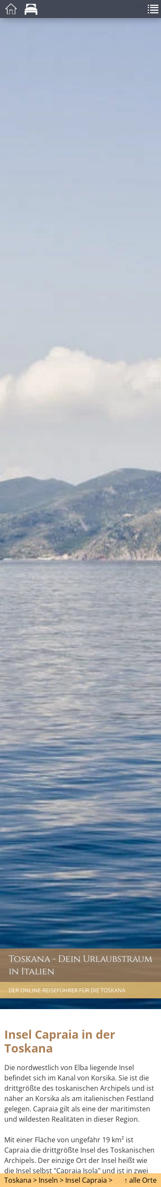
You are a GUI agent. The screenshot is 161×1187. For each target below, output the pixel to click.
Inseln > (51, 1180)
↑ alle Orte (140, 1180)
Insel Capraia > (88, 1180)
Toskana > (20, 1180)
